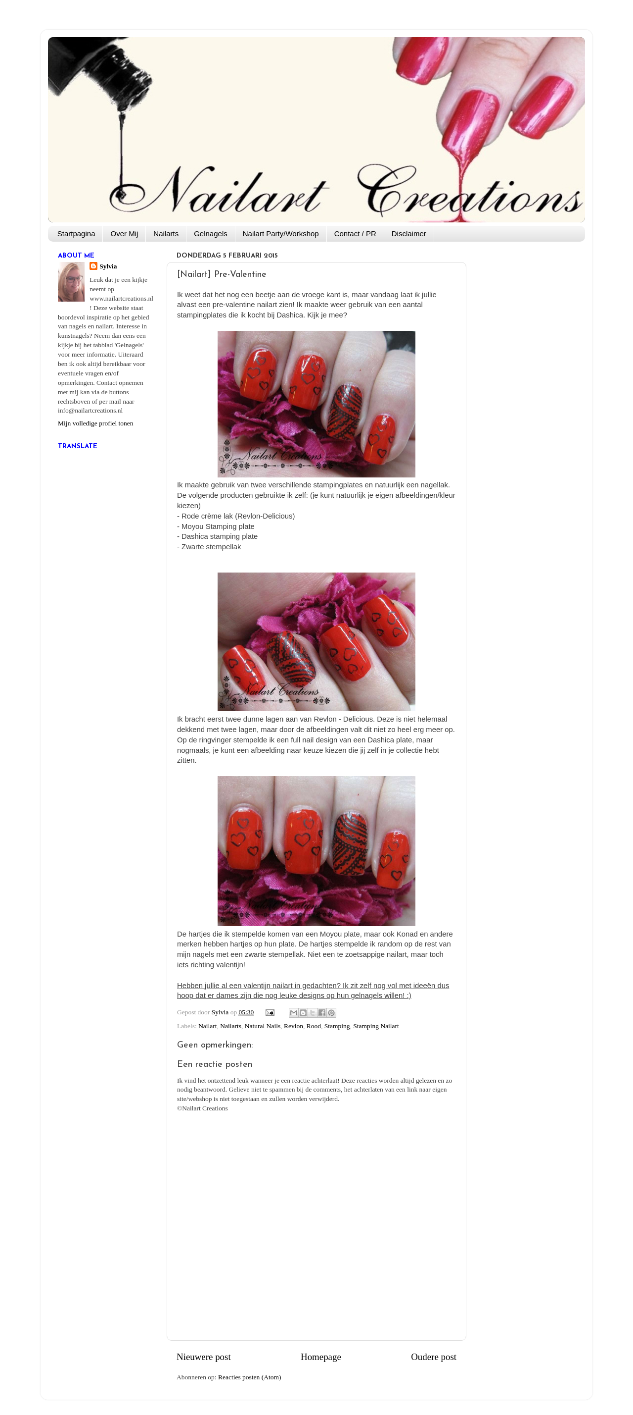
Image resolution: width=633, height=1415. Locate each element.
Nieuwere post (204, 1357)
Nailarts (166, 233)
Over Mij (124, 233)
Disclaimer (409, 233)
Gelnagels (210, 233)
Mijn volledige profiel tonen (96, 423)
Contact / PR (355, 233)
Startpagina (76, 233)
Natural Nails (262, 1026)
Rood (314, 1026)
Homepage (321, 1357)
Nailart (207, 1026)
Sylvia (108, 266)
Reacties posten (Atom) (249, 1377)
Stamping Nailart (376, 1026)
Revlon (293, 1026)
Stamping (337, 1026)
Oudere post (433, 1357)
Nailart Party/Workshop (281, 233)
